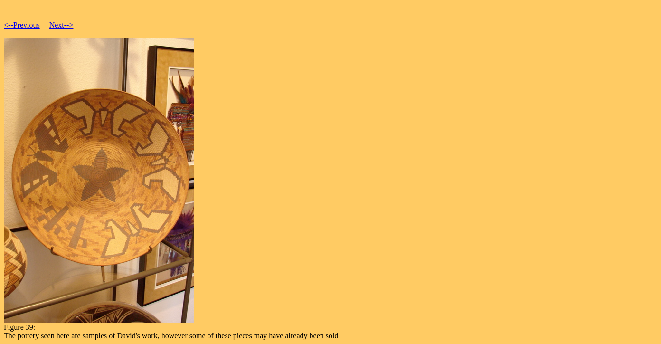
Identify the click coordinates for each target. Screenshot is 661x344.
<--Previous (22, 25)
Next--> (61, 25)
